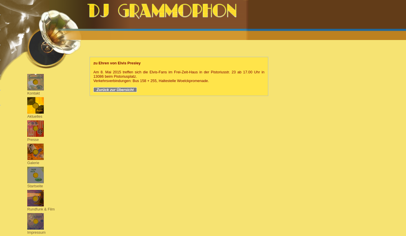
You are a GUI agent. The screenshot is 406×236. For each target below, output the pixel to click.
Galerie (33, 163)
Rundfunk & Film (41, 209)
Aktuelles (34, 116)
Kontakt (33, 93)
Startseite (35, 186)
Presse (33, 139)
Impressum (36, 232)
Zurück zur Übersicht (115, 90)
